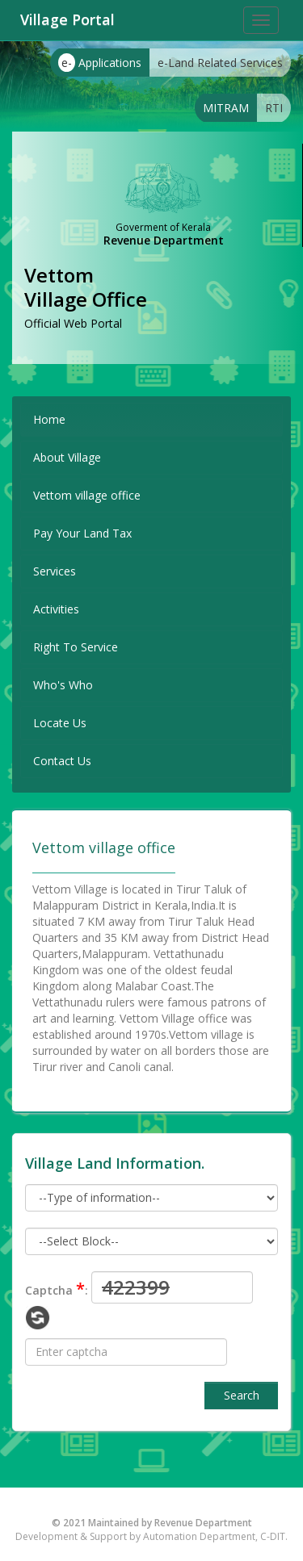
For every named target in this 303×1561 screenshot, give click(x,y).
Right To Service (75, 647)
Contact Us (62, 760)
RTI (274, 107)
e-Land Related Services (220, 62)
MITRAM (226, 107)
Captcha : (56, 1288)
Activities (56, 609)
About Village (67, 457)
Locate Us (59, 722)
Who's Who (63, 685)
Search (241, 1395)
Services (54, 571)
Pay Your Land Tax (82, 533)
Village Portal (67, 19)
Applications (99, 62)
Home (49, 419)
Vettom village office (87, 495)
